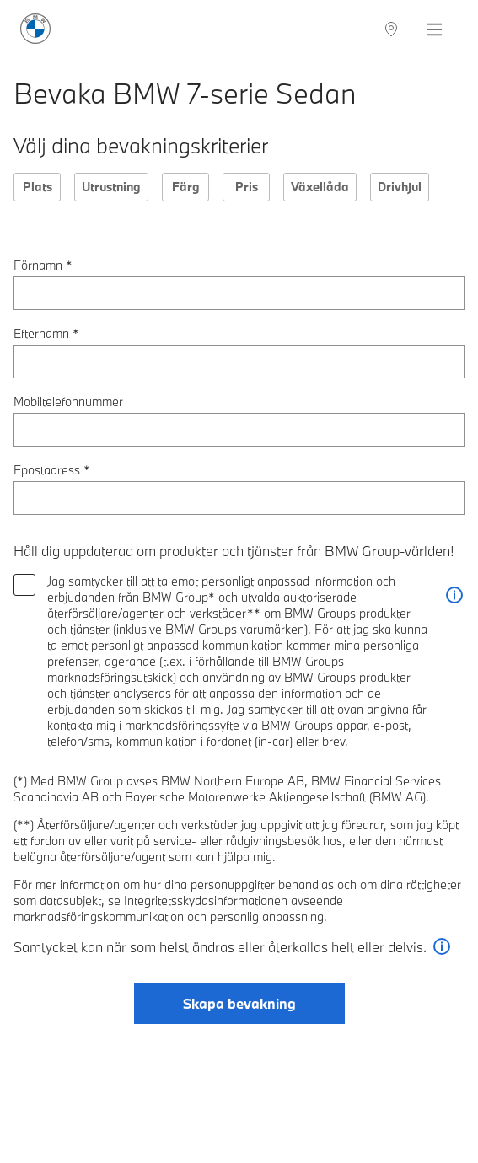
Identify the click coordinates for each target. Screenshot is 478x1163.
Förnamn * (43, 265)
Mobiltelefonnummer (68, 402)
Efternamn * (46, 333)
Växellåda (320, 187)
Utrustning (111, 187)
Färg (186, 187)
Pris (246, 187)
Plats (37, 187)
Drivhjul (400, 187)
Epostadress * (51, 470)
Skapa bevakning (239, 1003)
